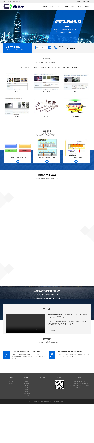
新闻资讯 (66, 6)
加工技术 (19, 67)
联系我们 (80, 6)
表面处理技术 (28, 67)
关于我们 (52, 6)
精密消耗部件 (65, 67)
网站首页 (45, 6)
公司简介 (11, 381)
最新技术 (73, 6)
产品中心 (59, 6)
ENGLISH (89, 1)
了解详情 (53, 330)
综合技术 (57, 67)
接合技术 (36, 67)
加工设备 (74, 67)
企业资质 (87, 6)
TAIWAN (83, 1)
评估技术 (43, 67)
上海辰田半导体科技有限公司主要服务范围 (26, 351)
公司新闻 (42, 381)
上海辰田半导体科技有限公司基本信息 (70, 351)
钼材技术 (50, 67)
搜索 (50, 47)
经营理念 (11, 383)
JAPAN (78, 1)
